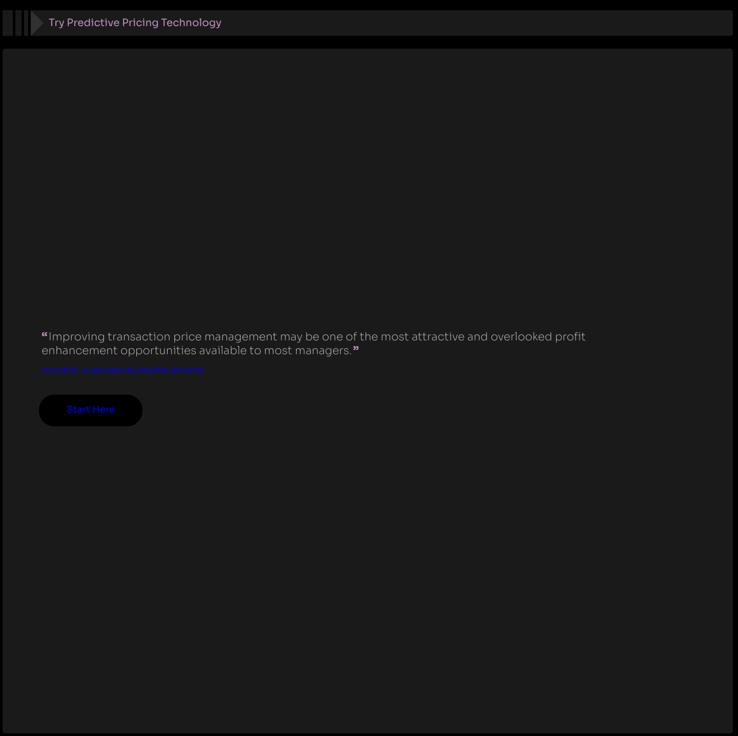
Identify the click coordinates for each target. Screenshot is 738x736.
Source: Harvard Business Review (122, 370)
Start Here (91, 410)
